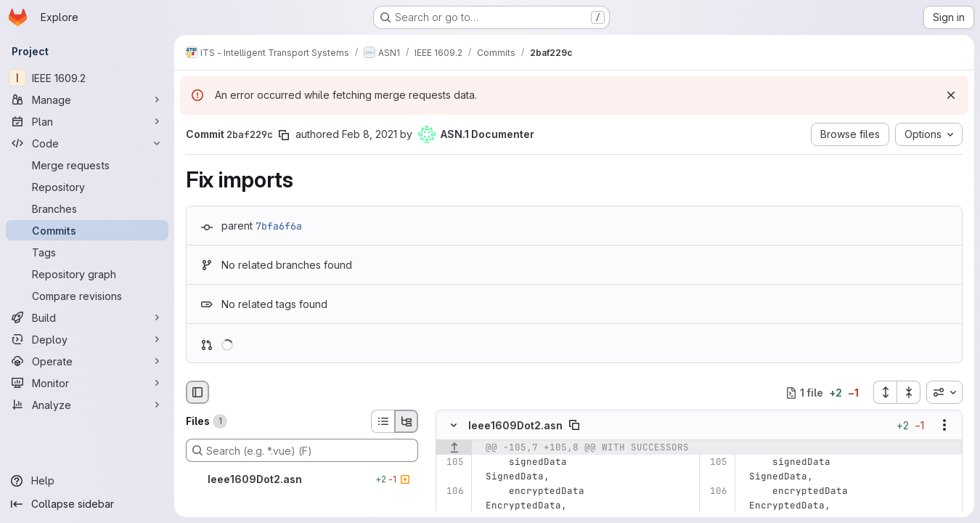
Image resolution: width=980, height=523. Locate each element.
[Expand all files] (885, 392)
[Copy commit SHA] (284, 135)
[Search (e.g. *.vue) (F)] (302, 450)
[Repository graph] (87, 274)
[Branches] (87, 208)
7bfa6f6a (279, 225)
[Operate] (87, 361)
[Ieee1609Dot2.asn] (302, 479)
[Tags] (87, 252)
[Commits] (87, 230)
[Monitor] (87, 383)
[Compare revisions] (87, 295)
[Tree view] (406, 421)
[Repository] (87, 187)
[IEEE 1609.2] (87, 78)
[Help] (87, 481)
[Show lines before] (454, 448)
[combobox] (944, 392)
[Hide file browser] (197, 392)
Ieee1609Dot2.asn (515, 425)
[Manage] (87, 99)
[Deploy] (87, 339)
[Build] (87, 317)
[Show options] (944, 425)
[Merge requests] (87, 165)
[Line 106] (452, 492)
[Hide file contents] (453, 425)
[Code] (87, 143)
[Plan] (87, 121)
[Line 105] (452, 462)
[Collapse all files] (908, 392)
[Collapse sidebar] (87, 504)
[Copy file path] (574, 425)
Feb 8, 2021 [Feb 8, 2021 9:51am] (369, 134)
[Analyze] (87, 404)
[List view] (382, 421)
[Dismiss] (951, 95)
